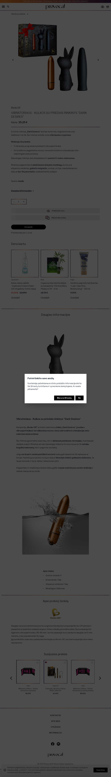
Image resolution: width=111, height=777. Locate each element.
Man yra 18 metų (64, 398)
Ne (79, 398)
